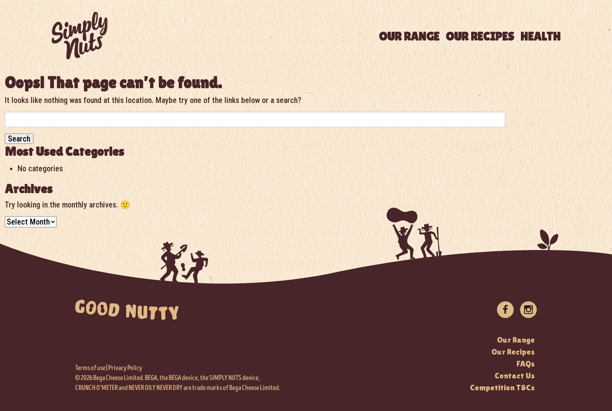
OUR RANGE (409, 36)
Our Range (516, 339)
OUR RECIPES (480, 36)
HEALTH (540, 36)
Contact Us (515, 375)
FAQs (525, 363)
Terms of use (90, 368)
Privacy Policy (125, 368)
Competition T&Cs (502, 387)
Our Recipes (513, 351)
